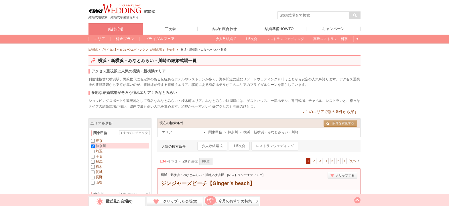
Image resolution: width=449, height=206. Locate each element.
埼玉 (99, 151)
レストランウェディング (275, 146)
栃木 (99, 167)
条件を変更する (340, 123)
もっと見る (357, 39)
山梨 (99, 183)
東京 (99, 141)
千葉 (99, 156)
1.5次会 (239, 146)
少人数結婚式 (212, 146)
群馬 (99, 162)
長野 (99, 177)
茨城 (99, 172)
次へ (352, 161)
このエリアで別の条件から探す (332, 112)
